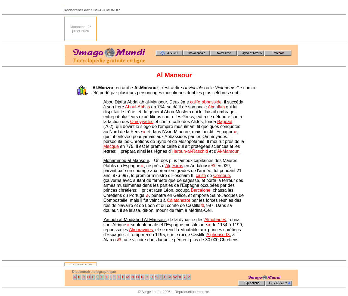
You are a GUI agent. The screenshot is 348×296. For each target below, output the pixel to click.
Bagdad (224, 121)
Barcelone (200, 190)
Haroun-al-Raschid (190, 151)
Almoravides (141, 229)
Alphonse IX (218, 234)
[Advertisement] (199, 29)
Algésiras (174, 165)
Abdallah (216, 107)
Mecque (111, 146)
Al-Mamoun (228, 151)
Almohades (215, 219)
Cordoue (221, 175)
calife (195, 102)
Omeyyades (141, 121)
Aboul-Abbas (137, 107)
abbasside (212, 102)
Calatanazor (178, 200)
